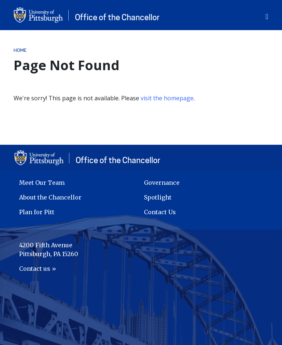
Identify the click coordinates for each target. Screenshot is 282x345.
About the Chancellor (50, 197)
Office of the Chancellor (117, 17)
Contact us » (37, 268)
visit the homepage (167, 98)
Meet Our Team (42, 182)
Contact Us (160, 212)
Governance (162, 182)
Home (20, 50)
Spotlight (157, 197)
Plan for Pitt (36, 212)
